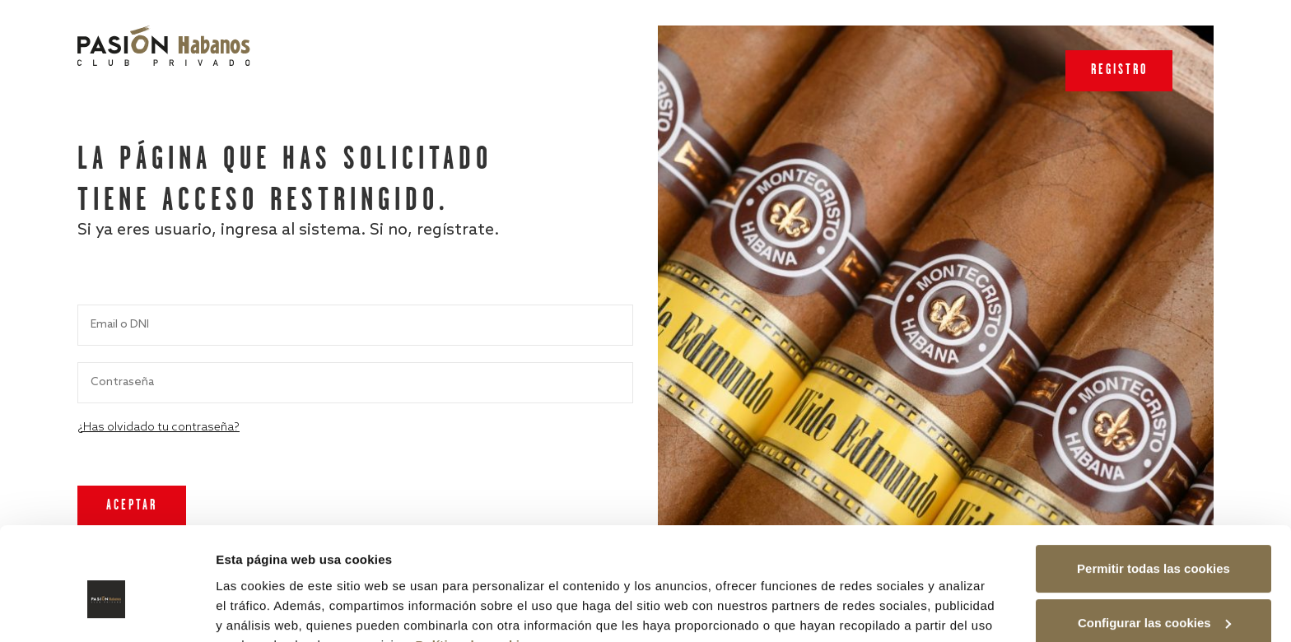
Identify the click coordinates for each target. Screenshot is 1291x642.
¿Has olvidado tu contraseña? (158, 428)
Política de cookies (475, 564)
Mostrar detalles (264, 609)
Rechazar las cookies (1153, 596)
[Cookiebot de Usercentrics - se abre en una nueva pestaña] (107, 610)
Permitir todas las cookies (1153, 488)
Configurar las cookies (1154, 542)
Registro (1119, 70)
